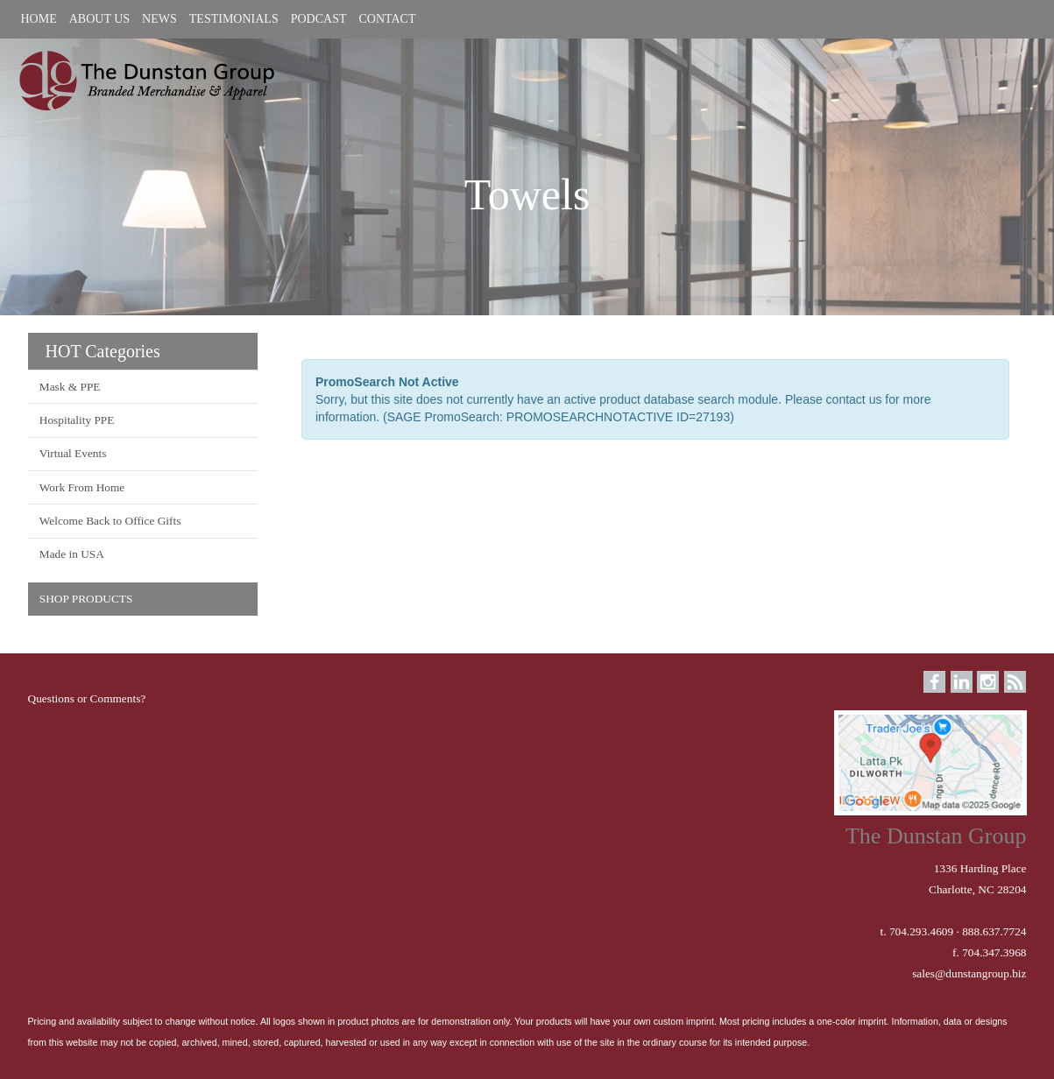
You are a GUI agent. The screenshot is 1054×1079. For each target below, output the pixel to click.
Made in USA (71, 554)
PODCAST (319, 18)
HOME (39, 18)
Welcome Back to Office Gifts (110, 520)
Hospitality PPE (77, 420)
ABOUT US (99, 18)
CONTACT (386, 18)
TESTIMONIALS (234, 18)
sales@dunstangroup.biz (969, 973)
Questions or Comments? (87, 698)
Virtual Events (73, 453)
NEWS (159, 18)
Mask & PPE (70, 386)
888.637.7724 (994, 931)
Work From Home (81, 487)
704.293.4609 (921, 931)
